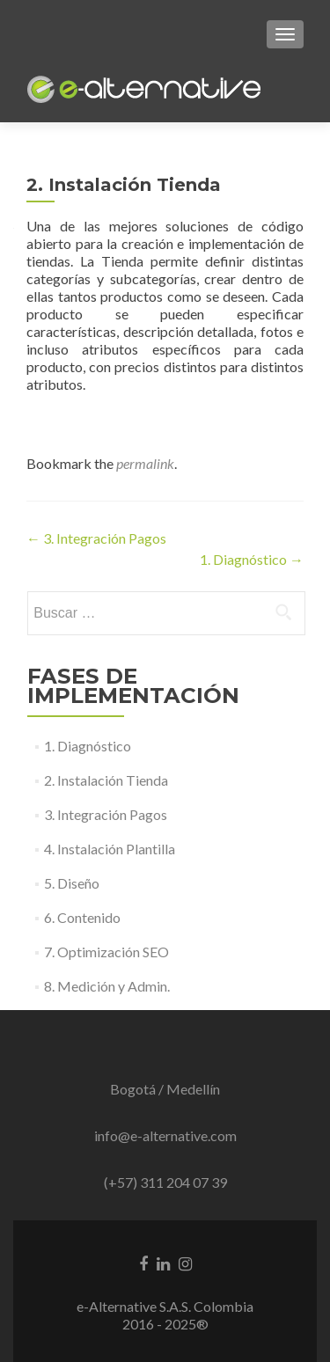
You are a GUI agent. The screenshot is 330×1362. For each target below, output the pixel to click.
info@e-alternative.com (165, 1135)
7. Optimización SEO (106, 951)
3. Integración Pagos (96, 538)
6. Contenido (82, 917)
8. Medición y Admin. (107, 986)
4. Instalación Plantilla (109, 848)
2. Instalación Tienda (106, 780)
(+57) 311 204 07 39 (165, 1182)
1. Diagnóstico (252, 559)
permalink (145, 463)
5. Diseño (71, 883)
